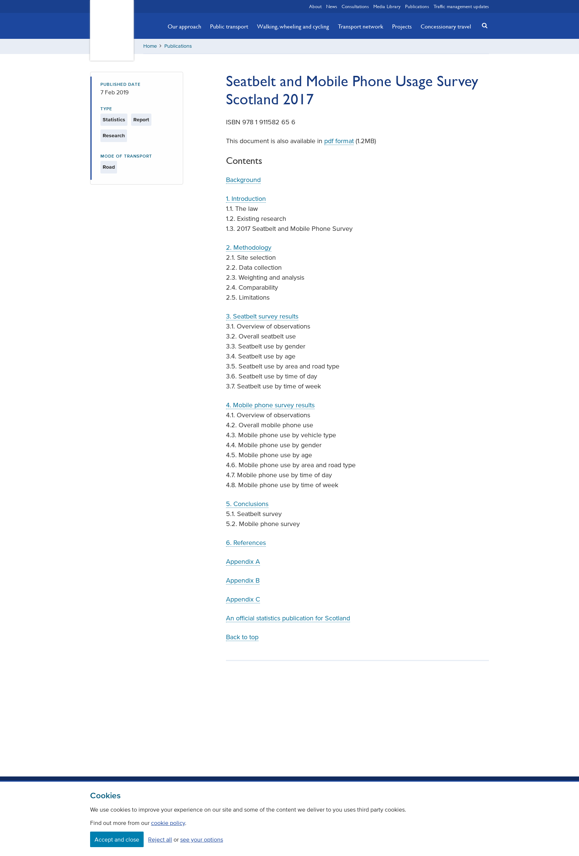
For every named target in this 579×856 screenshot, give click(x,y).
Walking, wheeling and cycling (293, 26)
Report (141, 119)
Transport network (360, 26)
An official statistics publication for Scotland (288, 618)
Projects (402, 26)
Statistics (114, 119)
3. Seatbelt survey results (262, 316)
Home (150, 46)
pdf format (339, 141)
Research (114, 135)
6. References (246, 542)
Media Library (387, 6)
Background (243, 179)
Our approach (184, 26)
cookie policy (168, 822)
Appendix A (243, 561)
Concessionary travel (446, 26)
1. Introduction (246, 198)
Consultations (355, 6)
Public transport (229, 26)
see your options (201, 839)
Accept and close (117, 839)
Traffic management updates (461, 6)
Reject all (160, 839)
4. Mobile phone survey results (270, 405)
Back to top (242, 637)
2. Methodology (248, 247)
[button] (482, 25)
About (315, 6)
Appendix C (243, 599)
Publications (417, 6)
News (331, 6)
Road (109, 167)
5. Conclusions (247, 504)
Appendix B (243, 580)
